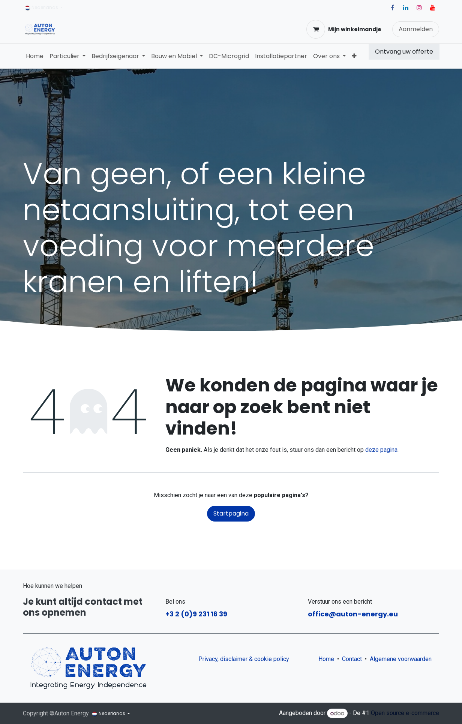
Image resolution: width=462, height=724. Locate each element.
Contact (352, 659)
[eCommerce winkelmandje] (344, 29)
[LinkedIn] (406, 7)
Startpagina (231, 513)
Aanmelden (416, 29)
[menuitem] (34, 56)
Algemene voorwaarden (402, 659)
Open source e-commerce (405, 713)
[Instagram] (419, 7)
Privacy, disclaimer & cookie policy (243, 659)
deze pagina (381, 449)
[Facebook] (392, 7)
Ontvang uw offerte (404, 51)
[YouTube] (433, 7)
